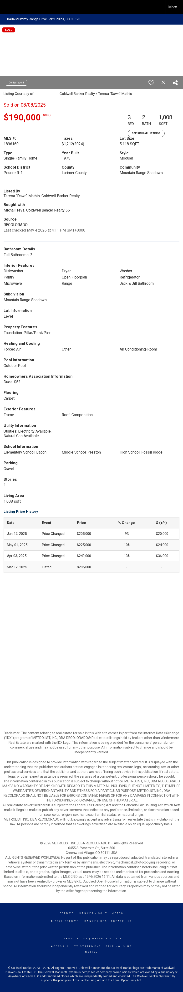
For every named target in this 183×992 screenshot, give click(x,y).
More (172, 7)
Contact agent (16, 82)
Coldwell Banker (77, 913)
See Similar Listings (146, 133)
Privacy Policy (107, 938)
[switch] (151, 83)
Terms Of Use (74, 938)
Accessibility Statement (76, 946)
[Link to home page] (6, 6)
